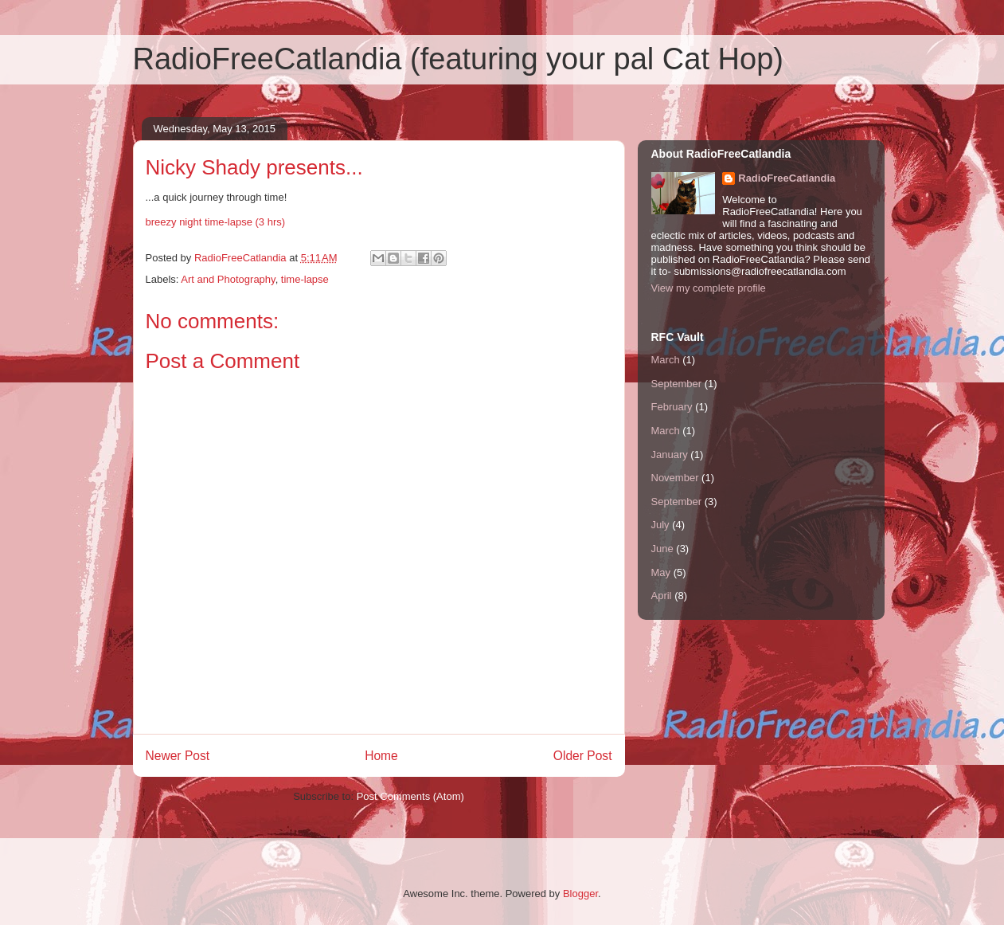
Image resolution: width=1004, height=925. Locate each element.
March (665, 360)
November (675, 478)
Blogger (580, 894)
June (662, 549)
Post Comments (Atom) (410, 796)
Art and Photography (228, 279)
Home (381, 755)
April (661, 596)
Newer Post (178, 755)
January (669, 455)
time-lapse (305, 279)
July (660, 525)
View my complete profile (708, 288)
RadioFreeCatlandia (786, 178)
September (676, 384)
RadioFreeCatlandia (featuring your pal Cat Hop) (458, 59)
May (661, 572)
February (672, 407)
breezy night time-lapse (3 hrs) (216, 222)
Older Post (582, 755)
